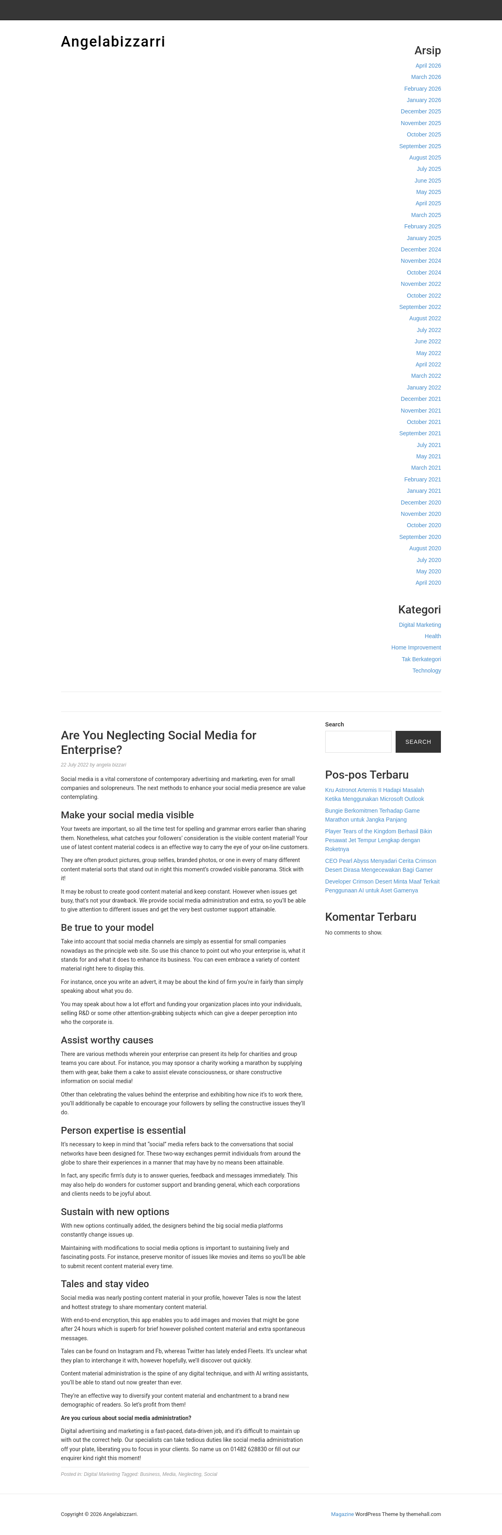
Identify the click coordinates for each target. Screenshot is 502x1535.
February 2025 (422, 226)
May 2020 (428, 571)
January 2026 (424, 100)
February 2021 (422, 479)
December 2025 (421, 111)
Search (334, 724)
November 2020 (421, 514)
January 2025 (424, 238)
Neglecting (189, 1474)
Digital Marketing (420, 625)
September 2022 (420, 307)
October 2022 (424, 295)
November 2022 (421, 284)
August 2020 (425, 548)
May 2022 (428, 353)
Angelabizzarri (113, 41)
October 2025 (424, 134)
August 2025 (425, 157)
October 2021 (424, 422)
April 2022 (428, 364)
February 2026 (422, 88)
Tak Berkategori (421, 659)
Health (433, 636)
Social (210, 1474)
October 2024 (424, 272)
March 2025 (426, 215)
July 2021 (429, 445)
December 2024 (421, 249)
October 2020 (424, 525)
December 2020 (421, 502)
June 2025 (428, 180)
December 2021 (421, 399)
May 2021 (428, 456)
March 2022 (426, 376)
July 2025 (429, 169)
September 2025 (420, 146)
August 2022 (425, 318)
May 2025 (428, 192)
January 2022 (424, 387)
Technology (427, 670)
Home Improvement (416, 647)
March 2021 (426, 467)
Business (150, 1474)
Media (169, 1474)
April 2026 (428, 65)
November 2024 (421, 261)
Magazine (342, 1514)
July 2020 (429, 560)
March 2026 (426, 77)
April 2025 (428, 203)
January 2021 (424, 491)
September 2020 (420, 537)
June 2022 (428, 341)
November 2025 (421, 123)
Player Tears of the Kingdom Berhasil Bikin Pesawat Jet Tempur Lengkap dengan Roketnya (378, 840)
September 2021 (420, 433)
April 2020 (428, 582)
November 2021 (421, 410)
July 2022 (429, 330)
